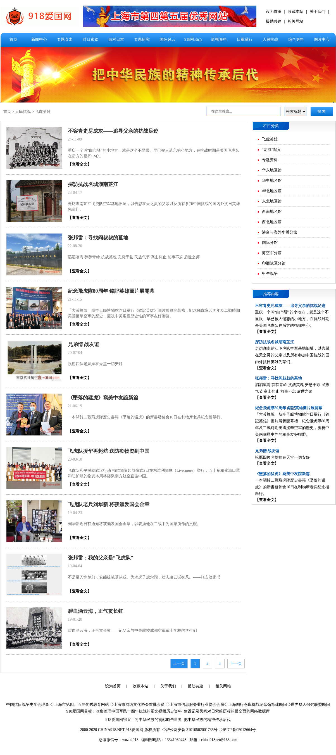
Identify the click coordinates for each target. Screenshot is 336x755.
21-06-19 (75, 406)
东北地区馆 (272, 201)
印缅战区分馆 (273, 263)
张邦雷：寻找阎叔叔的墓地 (98, 237)
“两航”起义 (271, 149)
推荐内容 (271, 294)
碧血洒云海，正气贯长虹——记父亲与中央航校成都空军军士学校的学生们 (132, 630)
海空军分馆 (272, 253)
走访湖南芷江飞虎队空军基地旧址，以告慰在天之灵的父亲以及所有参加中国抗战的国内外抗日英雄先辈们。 (292, 355)
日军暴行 (244, 39)
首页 (13, 39)
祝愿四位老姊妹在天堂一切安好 (95, 364)
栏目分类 (271, 126)
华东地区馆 (272, 170)
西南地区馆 (272, 211)
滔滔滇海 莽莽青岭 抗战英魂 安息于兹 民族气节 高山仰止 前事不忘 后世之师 (134, 257)
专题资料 (270, 160)
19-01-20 (75, 619)
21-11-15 (75, 299)
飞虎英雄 (43, 111)
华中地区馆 (272, 180)
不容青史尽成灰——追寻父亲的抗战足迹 (113, 131)
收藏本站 (295, 11)
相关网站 (295, 21)
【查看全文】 (79, 164)
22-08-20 (75, 246)
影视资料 (219, 39)
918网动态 (193, 39)
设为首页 (274, 11)
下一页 (236, 663)
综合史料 (296, 39)
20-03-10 (75, 459)
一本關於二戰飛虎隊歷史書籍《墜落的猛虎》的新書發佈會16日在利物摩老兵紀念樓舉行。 (146, 417)
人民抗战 (270, 39)
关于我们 (317, 11)
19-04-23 (75, 513)
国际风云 (167, 39)
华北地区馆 (272, 191)
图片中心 (322, 39)
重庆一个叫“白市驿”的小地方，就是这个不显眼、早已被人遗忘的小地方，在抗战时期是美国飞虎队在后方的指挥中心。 (292, 319)
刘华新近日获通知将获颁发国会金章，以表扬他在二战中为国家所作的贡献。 (134, 524)
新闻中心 (39, 39)
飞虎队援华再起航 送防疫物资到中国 (109, 451)
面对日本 (116, 39)
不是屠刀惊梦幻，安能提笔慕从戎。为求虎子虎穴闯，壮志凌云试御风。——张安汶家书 (144, 577)
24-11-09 (75, 139)
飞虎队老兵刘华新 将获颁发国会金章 (109, 504)
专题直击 (65, 39)
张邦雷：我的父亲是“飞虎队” (100, 558)
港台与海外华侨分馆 (279, 232)
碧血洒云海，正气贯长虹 (95, 611)
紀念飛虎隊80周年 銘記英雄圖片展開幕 (111, 291)
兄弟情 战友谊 (83, 344)
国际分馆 (270, 242)
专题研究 (142, 39)
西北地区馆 (272, 222)
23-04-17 (75, 192)
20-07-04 (75, 353)
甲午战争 (270, 273)
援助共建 (274, 21)
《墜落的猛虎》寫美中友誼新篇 (103, 398)
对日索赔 (90, 39)
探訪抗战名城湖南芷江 (93, 184)
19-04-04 (75, 566)
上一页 (179, 663)
